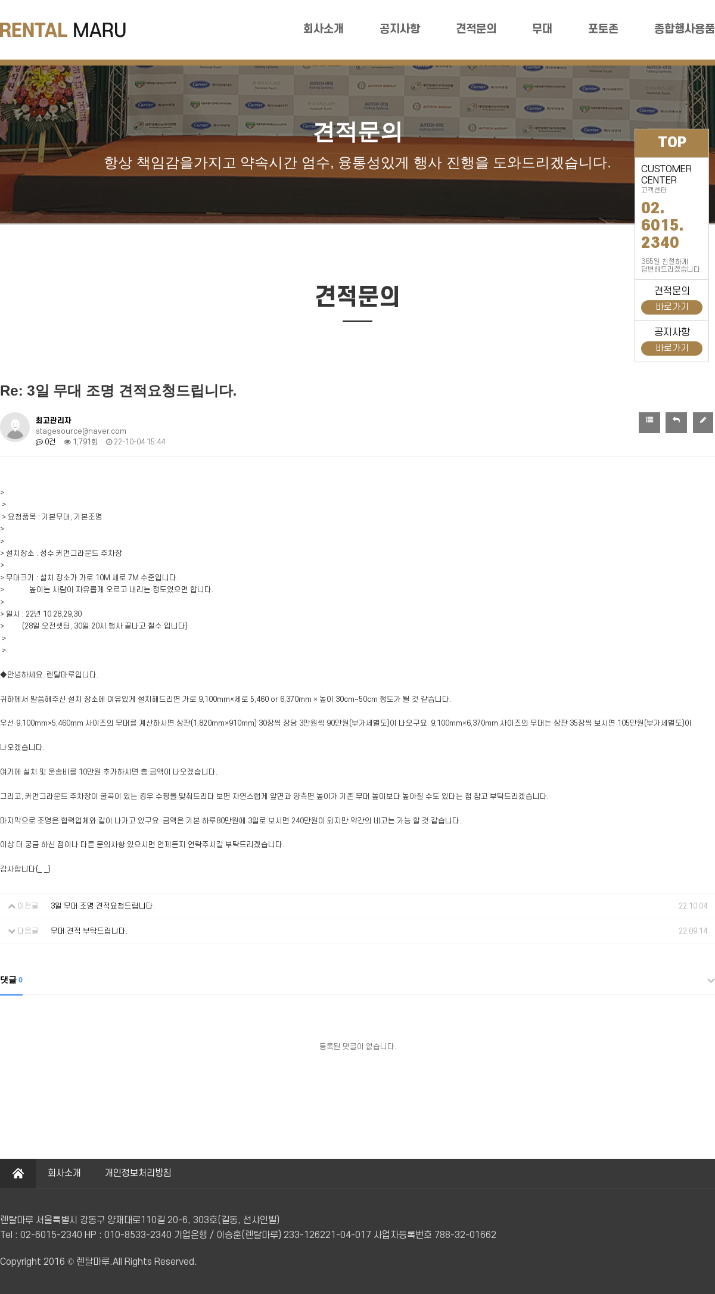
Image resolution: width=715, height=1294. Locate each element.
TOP (672, 143)
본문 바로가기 (0, 0)
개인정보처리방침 (138, 1173)
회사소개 (323, 29)
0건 (46, 442)
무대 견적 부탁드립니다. (89, 931)
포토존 (603, 29)
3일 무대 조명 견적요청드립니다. (103, 906)
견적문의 (476, 29)
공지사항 (400, 29)
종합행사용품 (684, 29)
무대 (542, 29)
